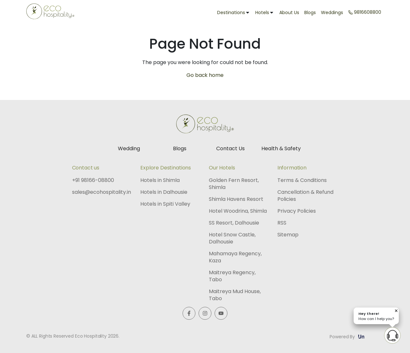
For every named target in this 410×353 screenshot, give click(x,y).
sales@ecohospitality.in (101, 192)
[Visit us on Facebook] (189, 313)
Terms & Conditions (302, 180)
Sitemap (288, 234)
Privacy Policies (296, 211)
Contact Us (230, 148)
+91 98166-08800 (93, 180)
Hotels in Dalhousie (163, 192)
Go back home (204, 75)
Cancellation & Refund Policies (305, 196)
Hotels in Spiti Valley (165, 204)
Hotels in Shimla (160, 180)
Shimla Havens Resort (236, 199)
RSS (281, 222)
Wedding (129, 148)
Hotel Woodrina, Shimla (238, 211)
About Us (289, 12)
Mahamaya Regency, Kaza (235, 257)
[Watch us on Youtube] (221, 313)
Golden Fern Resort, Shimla (234, 184)
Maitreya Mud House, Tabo (235, 295)
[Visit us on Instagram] (205, 313)
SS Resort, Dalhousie (234, 222)
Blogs (310, 12)
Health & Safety (281, 148)
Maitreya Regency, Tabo (232, 276)
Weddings (332, 12)
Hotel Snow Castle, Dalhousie (232, 238)
